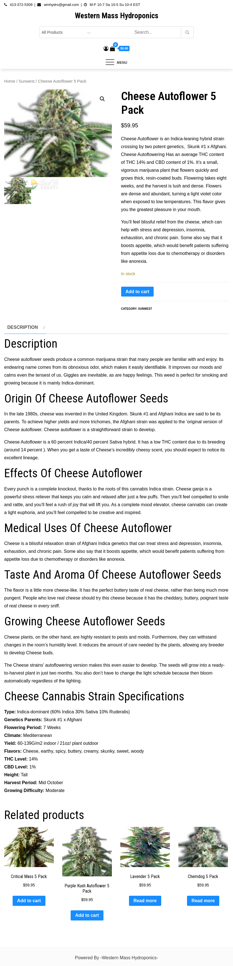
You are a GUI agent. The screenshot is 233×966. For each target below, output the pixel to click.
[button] (102, 99)
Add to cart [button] (29, 900)
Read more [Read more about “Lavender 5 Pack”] (145, 900)
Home (9, 81)
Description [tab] (22, 327)
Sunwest (26, 81)
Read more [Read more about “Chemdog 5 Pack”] (203, 900)
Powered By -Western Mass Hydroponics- (116, 957)
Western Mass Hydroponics (116, 15)
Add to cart (137, 291)
